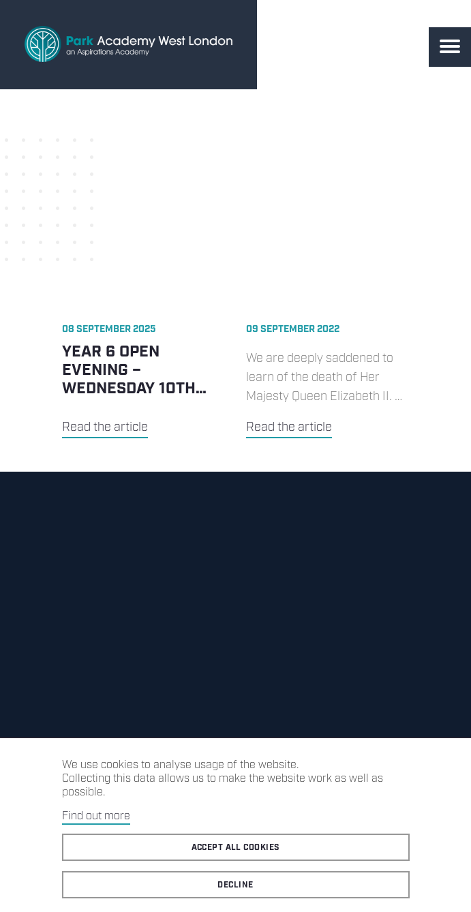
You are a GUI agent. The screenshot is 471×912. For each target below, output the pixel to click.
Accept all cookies (236, 847)
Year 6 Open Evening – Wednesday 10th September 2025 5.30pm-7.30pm (129, 388)
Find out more (96, 816)
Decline (235, 885)
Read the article (105, 427)
